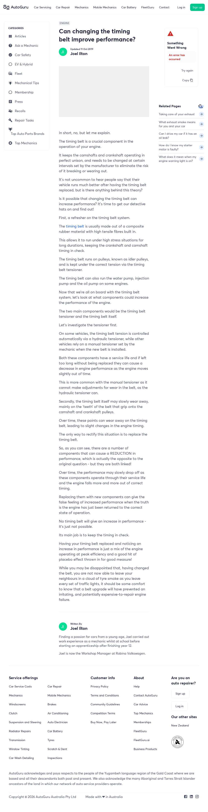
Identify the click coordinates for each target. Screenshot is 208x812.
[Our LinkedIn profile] (191, 797)
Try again (187, 70)
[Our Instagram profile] (197, 797)
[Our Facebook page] (186, 797)
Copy (187, 80)
